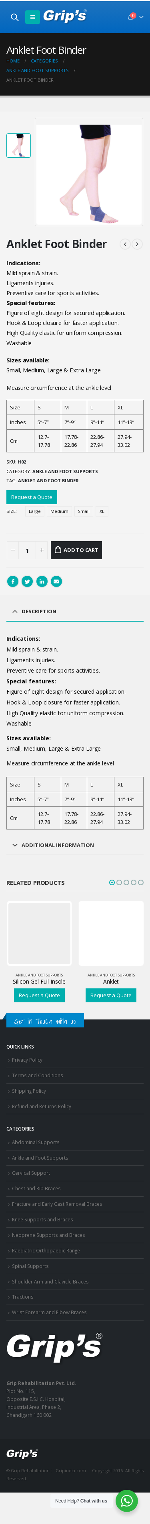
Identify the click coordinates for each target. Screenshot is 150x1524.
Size (11, 511)
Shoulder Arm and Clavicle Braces (50, 1281)
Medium (59, 511)
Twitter (27, 581)
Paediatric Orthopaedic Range (46, 1250)
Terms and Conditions (37, 1075)
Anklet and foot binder (48, 480)
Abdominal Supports (36, 1142)
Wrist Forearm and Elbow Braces (49, 1312)
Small (84, 511)
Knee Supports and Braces (42, 1219)
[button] (112, 882)
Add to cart (81, 550)
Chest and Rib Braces (36, 1188)
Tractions (23, 1296)
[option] (18, 145)
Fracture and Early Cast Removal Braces (57, 1204)
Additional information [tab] (58, 845)
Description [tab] (39, 611)
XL (102, 511)
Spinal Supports (30, 1266)
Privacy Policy (27, 1059)
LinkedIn (42, 581)
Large (35, 511)
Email (56, 581)
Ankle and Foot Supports (65, 471)
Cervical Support (31, 1173)
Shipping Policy (29, 1091)
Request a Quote (31, 497)
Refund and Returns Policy (41, 1106)
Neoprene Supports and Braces (48, 1235)
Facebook (12, 581)
